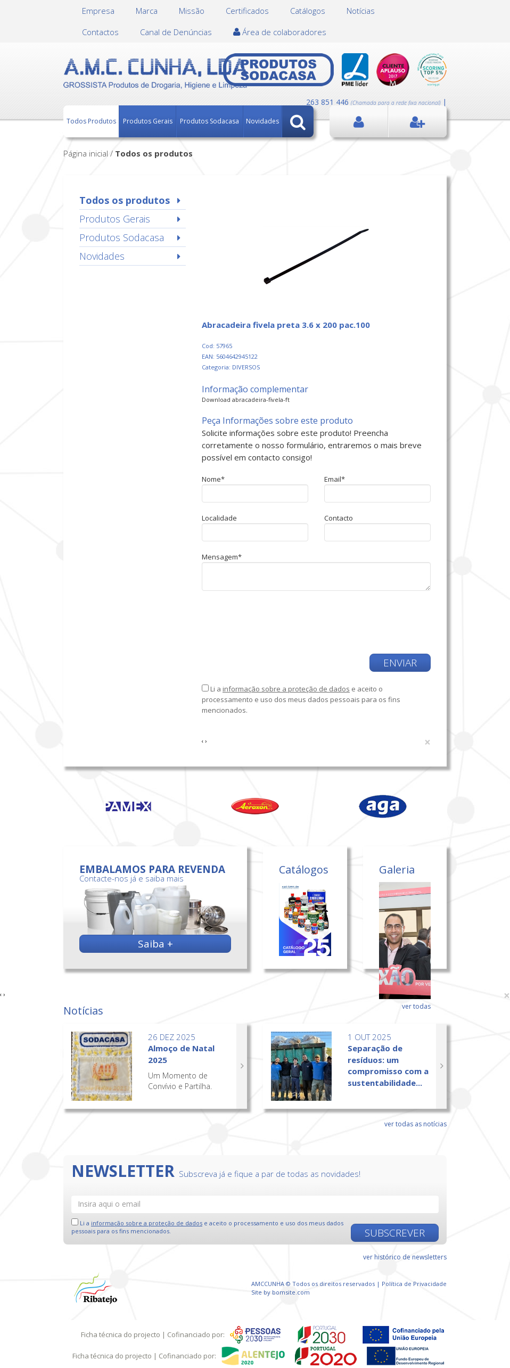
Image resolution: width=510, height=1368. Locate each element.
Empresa (98, 10)
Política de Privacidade (414, 1284)
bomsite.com (291, 1292)
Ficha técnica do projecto (120, 1334)
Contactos (100, 32)
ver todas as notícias (415, 1123)
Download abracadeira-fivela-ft (246, 399)
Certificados (247, 10)
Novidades (262, 121)
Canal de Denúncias (176, 32)
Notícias (361, 10)
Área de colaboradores (279, 32)
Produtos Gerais (147, 121)
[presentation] (283, 622)
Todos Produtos (91, 121)
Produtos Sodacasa (209, 121)
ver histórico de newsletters (405, 1257)
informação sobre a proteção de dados (286, 689)
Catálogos (307, 10)
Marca (147, 10)
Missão (191, 10)
